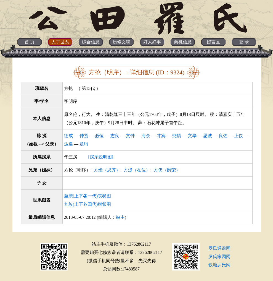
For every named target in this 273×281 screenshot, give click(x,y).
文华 (192, 135)
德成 (68, 135)
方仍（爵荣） (167, 170)
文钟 (130, 135)
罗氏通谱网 (219, 248)
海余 (145, 135)
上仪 (238, 135)
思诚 (207, 135)
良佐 (223, 135)
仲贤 (83, 135)
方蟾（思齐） (107, 170)
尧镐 (176, 135)
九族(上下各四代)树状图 (87, 204)
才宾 (161, 135)
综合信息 (91, 42)
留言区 (213, 42)
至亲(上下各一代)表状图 (87, 196)
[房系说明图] (100, 157)
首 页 (30, 42)
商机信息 (183, 42)
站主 (120, 217)
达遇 (68, 144)
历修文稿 (121, 42)
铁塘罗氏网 (219, 264)
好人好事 (152, 42)
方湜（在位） (137, 170)
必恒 (99, 135)
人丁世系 (60, 42)
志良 (114, 135)
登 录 (244, 42)
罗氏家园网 (219, 256)
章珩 (83, 144)
